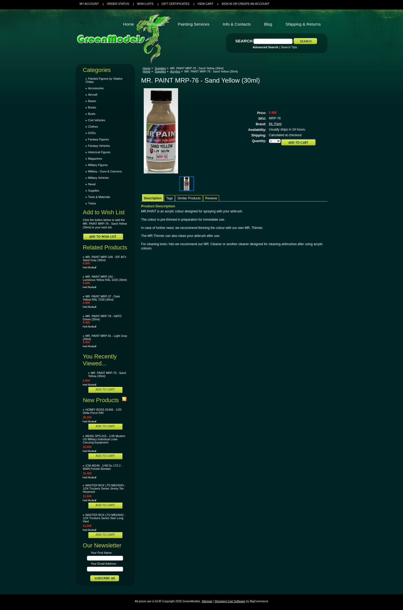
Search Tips (289, 47)
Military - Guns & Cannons (105, 171)
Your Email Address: (104, 563)
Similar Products (188, 198)
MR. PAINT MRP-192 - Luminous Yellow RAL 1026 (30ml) (105, 278)
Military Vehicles (98, 177)
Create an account (253, 3)
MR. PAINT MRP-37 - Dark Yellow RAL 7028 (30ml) (101, 298)
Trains (92, 203)
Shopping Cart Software (230, 601)
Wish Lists (145, 3)
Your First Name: (101, 552)
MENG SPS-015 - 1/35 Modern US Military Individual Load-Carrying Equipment (104, 439)
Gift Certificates (176, 3)
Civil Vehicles (96, 120)
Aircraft (92, 94)
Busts (91, 113)
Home (146, 68)
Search (244, 41)
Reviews (211, 198)
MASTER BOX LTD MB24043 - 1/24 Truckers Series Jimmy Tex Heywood (104, 488)
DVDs (92, 133)
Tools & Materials (99, 197)
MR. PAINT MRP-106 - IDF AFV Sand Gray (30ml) (104, 258)
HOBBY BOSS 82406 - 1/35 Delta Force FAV (102, 411)
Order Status (118, 3)
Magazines (95, 158)
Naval (92, 184)
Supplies (93, 190)
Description (153, 198)
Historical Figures (99, 152)
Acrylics (175, 71)
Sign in (226, 3)
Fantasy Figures (98, 139)
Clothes (93, 126)
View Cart (205, 3)
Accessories (96, 88)
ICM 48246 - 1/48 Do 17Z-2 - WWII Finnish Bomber (102, 467)
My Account (89, 3)
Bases (92, 101)
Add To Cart (105, 389)
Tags (169, 198)
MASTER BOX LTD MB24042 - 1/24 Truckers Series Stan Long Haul (104, 518)
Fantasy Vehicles (99, 145)
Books (92, 107)
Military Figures (98, 165)
